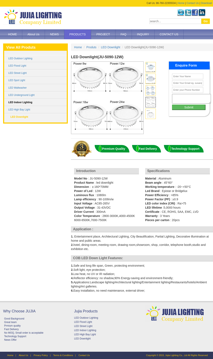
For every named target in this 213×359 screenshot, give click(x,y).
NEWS (54, 34)
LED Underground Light (21, 95)
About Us (33, 34)
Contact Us (192, 3)
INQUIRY (143, 34)
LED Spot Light (16, 80)
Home (181, 3)
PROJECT (103, 34)
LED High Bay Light (19, 109)
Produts (91, 47)
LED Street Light (17, 73)
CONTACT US (169, 34)
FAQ (123, 34)
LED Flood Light (17, 65)
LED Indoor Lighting (20, 102)
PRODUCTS (77, 34)
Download (206, 3)
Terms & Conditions (63, 355)
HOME (12, 34)
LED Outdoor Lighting (20, 58)
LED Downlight (19, 116)
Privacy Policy (40, 355)
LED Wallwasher (17, 87)
